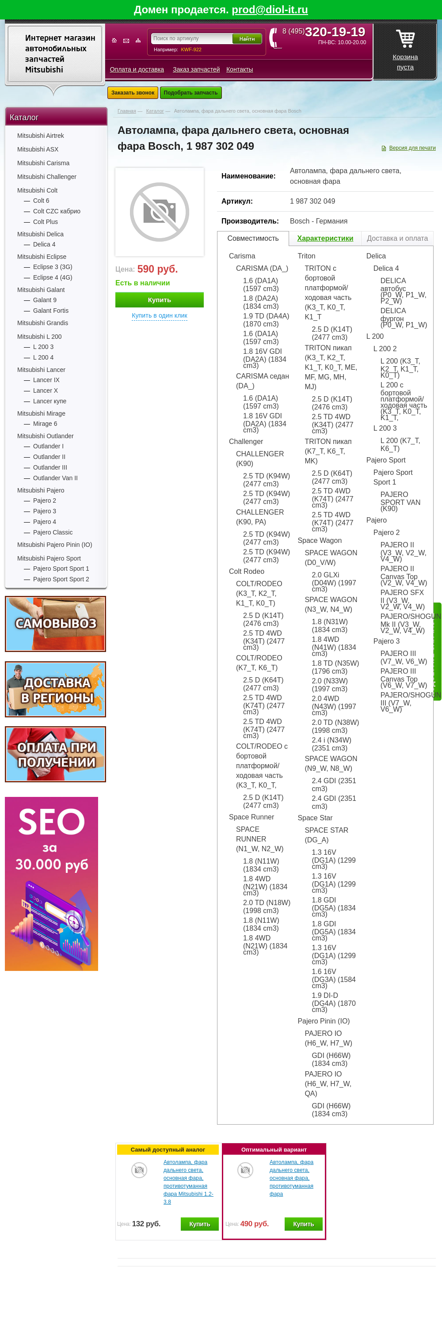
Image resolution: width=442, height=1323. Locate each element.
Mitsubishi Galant (41, 289)
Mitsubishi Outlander (45, 436)
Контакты (239, 69)
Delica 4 (44, 244)
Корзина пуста (405, 47)
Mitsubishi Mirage (41, 413)
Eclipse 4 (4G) (52, 277)
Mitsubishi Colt (37, 190)
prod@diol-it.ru (270, 9)
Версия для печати (412, 148)
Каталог (24, 117)
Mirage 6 (45, 423)
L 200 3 (43, 346)
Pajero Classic (52, 532)
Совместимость (253, 238)
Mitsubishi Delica (40, 234)
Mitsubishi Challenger (46, 176)
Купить (159, 299)
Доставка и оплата (397, 238)
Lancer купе (49, 401)
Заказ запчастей (196, 69)
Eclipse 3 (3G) (52, 266)
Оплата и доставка (137, 69)
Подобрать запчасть (191, 93)
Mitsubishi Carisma (43, 163)
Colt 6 (41, 200)
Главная (127, 111)
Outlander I (48, 446)
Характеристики (325, 238)
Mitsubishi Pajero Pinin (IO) (54, 544)
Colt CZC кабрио (56, 211)
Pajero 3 (44, 511)
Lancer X (45, 390)
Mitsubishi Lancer (41, 369)
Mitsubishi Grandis (42, 322)
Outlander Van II (55, 477)
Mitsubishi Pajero (41, 490)
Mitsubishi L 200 (39, 336)
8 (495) (326, 31)
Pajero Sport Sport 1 (61, 568)
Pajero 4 (44, 521)
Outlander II (49, 456)
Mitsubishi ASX (37, 149)
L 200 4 (43, 357)
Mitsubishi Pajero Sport (49, 558)
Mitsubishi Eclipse (41, 256)
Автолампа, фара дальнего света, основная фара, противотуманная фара (291, 1178)
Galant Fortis (51, 310)
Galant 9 (45, 299)
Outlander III (50, 467)
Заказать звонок (132, 93)
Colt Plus (45, 221)
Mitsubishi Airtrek (40, 135)
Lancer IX (46, 379)
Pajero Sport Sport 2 (61, 579)
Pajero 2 (44, 500)
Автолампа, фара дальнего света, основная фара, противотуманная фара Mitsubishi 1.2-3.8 (188, 1182)
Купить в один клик (159, 315)
